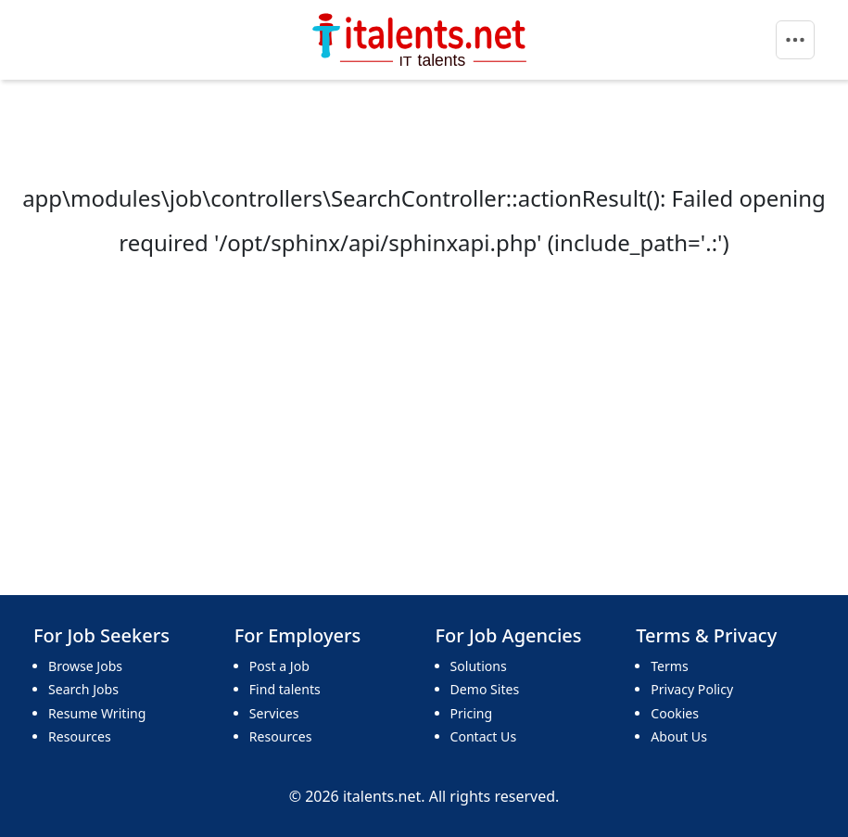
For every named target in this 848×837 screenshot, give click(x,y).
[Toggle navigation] (795, 39)
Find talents (285, 689)
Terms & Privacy (706, 636)
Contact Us (483, 736)
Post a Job (279, 666)
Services (274, 713)
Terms (670, 666)
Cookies (675, 713)
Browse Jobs (85, 666)
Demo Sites (485, 689)
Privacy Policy (692, 689)
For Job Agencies (509, 636)
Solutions (478, 666)
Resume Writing (97, 713)
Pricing (471, 713)
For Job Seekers (101, 636)
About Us (679, 736)
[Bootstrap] (421, 39)
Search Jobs (83, 689)
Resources (79, 736)
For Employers (297, 636)
